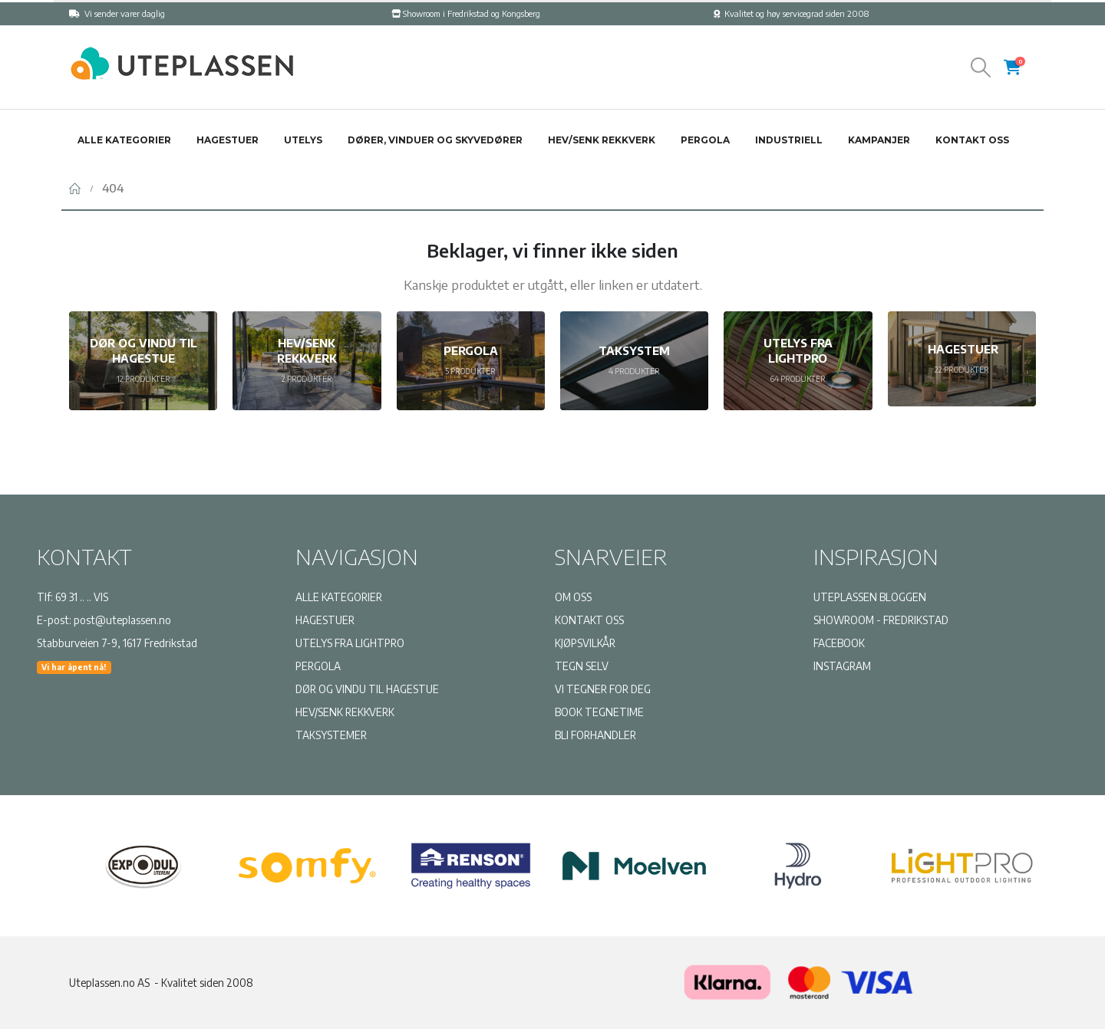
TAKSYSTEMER (331, 734)
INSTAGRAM (842, 665)
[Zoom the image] (180, 53)
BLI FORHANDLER (595, 734)
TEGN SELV (582, 665)
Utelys (303, 140)
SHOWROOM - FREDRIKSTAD (880, 619)
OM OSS (573, 596)
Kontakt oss (972, 140)
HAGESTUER (325, 619)
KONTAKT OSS (589, 619)
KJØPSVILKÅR (585, 642)
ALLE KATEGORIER (338, 596)
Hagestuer (227, 140)
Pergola (705, 140)
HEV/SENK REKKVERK (344, 711)
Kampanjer (879, 140)
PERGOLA (318, 665)
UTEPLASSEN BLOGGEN (869, 596)
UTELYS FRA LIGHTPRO (349, 642)
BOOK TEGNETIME (599, 711)
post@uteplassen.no (122, 619)
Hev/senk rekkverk (601, 140)
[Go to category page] (143, 360)
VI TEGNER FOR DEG (603, 688)
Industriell (789, 140)
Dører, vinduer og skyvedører (435, 140)
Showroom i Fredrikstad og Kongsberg (465, 13)
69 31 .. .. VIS (81, 596)
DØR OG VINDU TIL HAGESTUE (367, 688)
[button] (981, 67)
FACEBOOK (839, 642)
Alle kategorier (124, 140)
